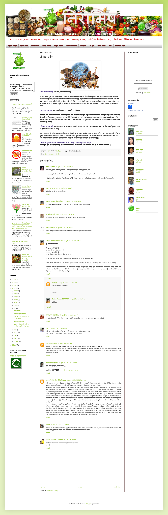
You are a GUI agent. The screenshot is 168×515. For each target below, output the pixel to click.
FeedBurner (147, 93)
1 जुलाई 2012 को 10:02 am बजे (76, 380)
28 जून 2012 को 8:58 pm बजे (72, 201)
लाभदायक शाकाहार (19, 323)
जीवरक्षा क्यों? (17, 313)
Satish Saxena (51, 440)
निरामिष (138, 208)
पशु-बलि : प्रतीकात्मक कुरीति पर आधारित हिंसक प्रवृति (27, 172)
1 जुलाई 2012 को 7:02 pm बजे (60, 424)
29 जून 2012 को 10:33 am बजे (79, 299)
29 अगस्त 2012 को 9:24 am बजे (66, 440)
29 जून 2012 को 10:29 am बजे (67, 283)
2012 (14, 290)
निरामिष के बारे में (120, 46)
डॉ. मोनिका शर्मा (50, 214)
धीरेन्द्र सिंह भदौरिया (52, 363)
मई (15, 331)
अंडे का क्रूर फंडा (27, 153)
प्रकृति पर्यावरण (58, 46)
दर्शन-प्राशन (139, 152)
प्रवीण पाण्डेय (50, 188)
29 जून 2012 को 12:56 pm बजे (68, 363)
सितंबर (16, 301)
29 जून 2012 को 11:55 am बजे (58, 328)
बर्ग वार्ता (138, 192)
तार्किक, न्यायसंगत (71, 46)
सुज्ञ (49, 151)
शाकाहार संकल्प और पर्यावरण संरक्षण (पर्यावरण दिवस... (21, 327)
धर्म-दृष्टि (91, 46)
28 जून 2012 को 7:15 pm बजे (64, 167)
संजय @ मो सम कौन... (52, 315)
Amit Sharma (50, 167)
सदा (47, 328)
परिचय (137, 210)
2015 (14, 281)
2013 (14, 287)
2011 (14, 347)
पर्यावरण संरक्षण (51, 154)
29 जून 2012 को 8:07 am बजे (64, 227)
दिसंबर (16, 293)
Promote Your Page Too (135, 110)
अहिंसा (45, 154)
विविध (110, 46)
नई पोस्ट (42, 487)
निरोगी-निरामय (35, 46)
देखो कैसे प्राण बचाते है (20, 316)
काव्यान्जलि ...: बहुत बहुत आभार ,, (68, 370)
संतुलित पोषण (24, 46)
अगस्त (16, 304)
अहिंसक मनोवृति (12, 46)
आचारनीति (83, 46)
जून (15, 310)
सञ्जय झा (54, 283)
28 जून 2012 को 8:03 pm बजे (63, 188)
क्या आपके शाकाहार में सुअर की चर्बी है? (27, 120)
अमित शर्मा (138, 162)
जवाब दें (48, 181)
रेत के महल (139, 133)
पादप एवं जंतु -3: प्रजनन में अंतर (26, 207)
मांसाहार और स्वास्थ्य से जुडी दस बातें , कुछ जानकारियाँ (27, 259)
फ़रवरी (16, 340)
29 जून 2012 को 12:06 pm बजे (62, 343)
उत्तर (49, 278)
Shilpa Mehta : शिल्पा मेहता (54, 201)
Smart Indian (50, 227)
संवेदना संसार (139, 142)
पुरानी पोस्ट (117, 487)
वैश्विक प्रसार (102, 46)
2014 (14, 284)
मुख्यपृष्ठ (79, 487)
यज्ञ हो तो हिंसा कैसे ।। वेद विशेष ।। (27, 137)
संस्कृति (57, 154)
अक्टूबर (16, 298)
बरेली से (48, 424)
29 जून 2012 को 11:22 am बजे (69, 315)
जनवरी (16, 343)
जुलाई (16, 307)
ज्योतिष (138, 182)
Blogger (88, 504)
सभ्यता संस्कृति (47, 46)
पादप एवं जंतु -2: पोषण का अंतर (26, 189)
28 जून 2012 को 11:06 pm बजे (65, 214)
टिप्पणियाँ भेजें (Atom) (52, 490)
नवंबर (15, 295)
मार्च (15, 337)
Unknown (49, 343)
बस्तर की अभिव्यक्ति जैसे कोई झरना (56, 380)
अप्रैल (16, 334)
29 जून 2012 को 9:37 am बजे (72, 241)
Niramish (131, 103)
